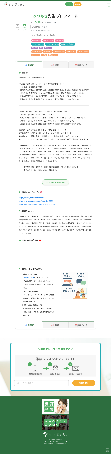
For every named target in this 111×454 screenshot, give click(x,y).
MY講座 (44, 54)
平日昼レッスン (53, 54)
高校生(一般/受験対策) (67, 44)
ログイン (69, 4)
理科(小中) (48, 47)
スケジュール (81, 64)
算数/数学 (34, 47)
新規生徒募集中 (36, 40)
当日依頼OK (59, 40)
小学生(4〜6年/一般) (37, 44)
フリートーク (36, 54)
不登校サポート (71, 51)
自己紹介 (29, 64)
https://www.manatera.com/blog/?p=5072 (34, 201)
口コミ (55, 64)
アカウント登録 (28, 277)
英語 (41, 47)
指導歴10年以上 (36, 51)
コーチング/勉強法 (83, 51)
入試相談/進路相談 (59, 51)
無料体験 (77, 4)
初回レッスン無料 (49, 40)
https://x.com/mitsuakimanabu (30, 197)
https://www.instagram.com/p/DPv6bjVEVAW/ (36, 204)
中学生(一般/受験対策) (52, 44)
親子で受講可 (47, 51)
